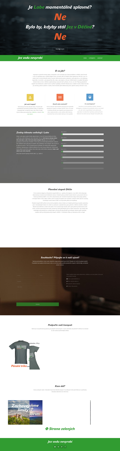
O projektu (92, 58)
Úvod (85, 58)
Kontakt (100, 58)
